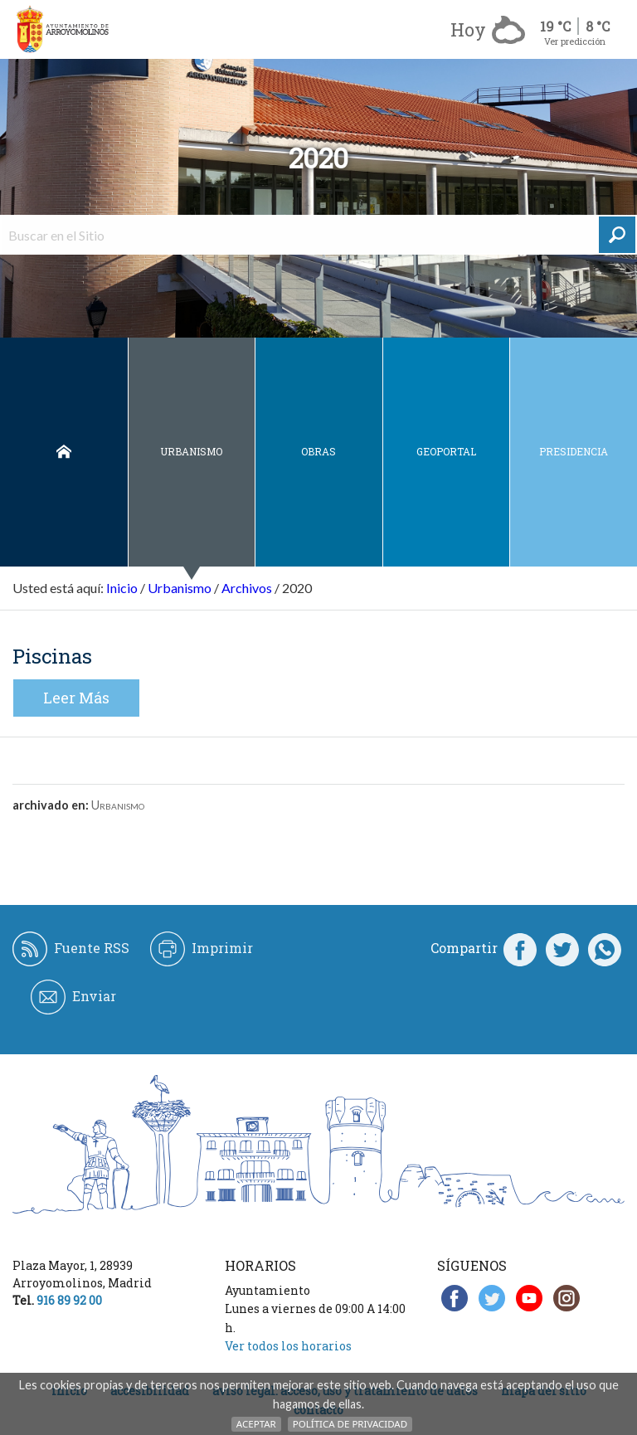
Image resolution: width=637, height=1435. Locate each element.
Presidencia (573, 451)
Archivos (246, 588)
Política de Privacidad (350, 1424)
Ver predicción (574, 41)
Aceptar (256, 1424)
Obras (318, 451)
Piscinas (52, 656)
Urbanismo (191, 451)
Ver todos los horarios (288, 1346)
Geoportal (446, 451)
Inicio (64, 452)
